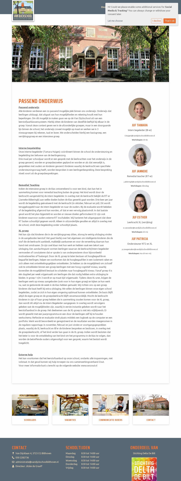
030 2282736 (22, 457)
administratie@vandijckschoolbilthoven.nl (37, 462)
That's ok (169, 21)
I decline (156, 21)
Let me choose (115, 21)
